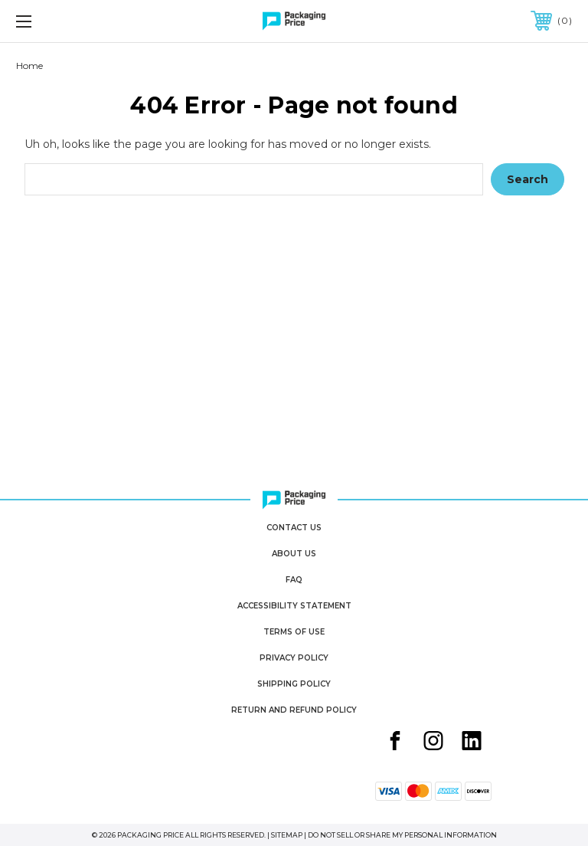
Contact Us (294, 528)
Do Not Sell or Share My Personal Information (402, 835)
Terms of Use (294, 632)
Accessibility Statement (294, 606)
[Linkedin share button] (471, 742)
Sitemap (286, 835)
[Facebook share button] (395, 742)
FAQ (294, 580)
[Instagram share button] (433, 742)
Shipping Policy (294, 684)
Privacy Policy (294, 658)
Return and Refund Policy (294, 710)
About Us (294, 554)
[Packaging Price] (294, 21)
